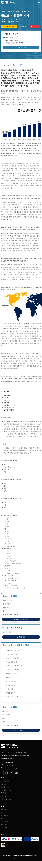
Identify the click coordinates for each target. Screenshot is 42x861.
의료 (2, 812)
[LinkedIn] (16, 773)
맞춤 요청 (23, 27)
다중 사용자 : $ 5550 (11, 40)
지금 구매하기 (21, 47)
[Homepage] (21, 746)
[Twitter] (3, 773)
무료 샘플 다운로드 (9, 27)
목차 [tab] (20, 65)
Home (3, 12)
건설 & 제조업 (4, 821)
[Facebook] (7, 773)
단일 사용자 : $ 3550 (11, 37)
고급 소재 (3, 809)
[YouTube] (11, 773)
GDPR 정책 (4, 793)
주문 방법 (3, 784)
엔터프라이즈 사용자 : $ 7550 (14, 43)
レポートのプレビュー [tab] (10, 65)
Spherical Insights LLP (24, 858)
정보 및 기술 (4, 815)
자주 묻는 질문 (5, 781)
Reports (9, 12)
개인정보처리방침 (6, 790)
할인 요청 (35, 27)
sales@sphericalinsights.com (13, 768)
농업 (2, 818)
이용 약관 (3, 796)
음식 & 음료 (4, 824)
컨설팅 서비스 (5, 787)
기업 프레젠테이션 (6, 799)
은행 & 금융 (4, 827)
